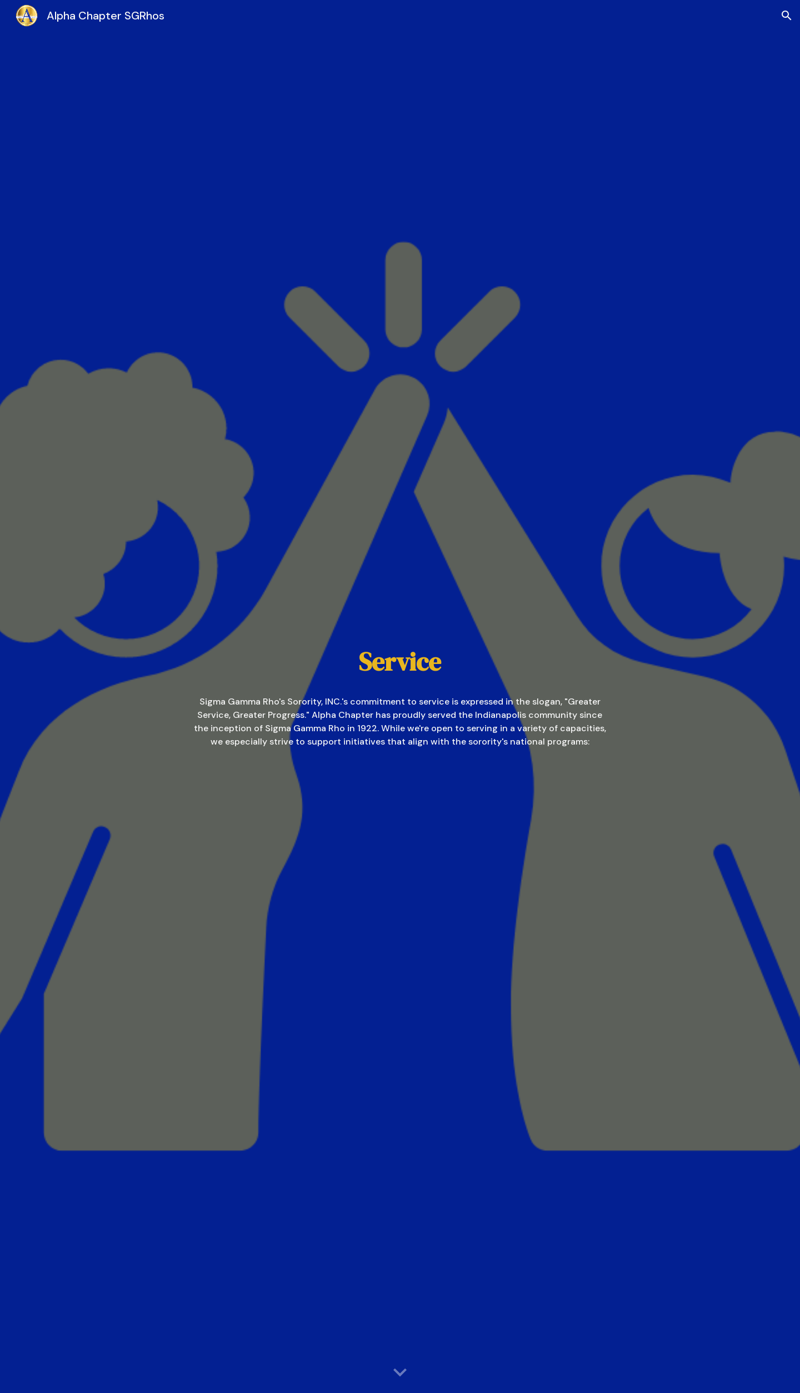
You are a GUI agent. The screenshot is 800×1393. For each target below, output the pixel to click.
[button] (786, 15)
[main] (400, 662)
